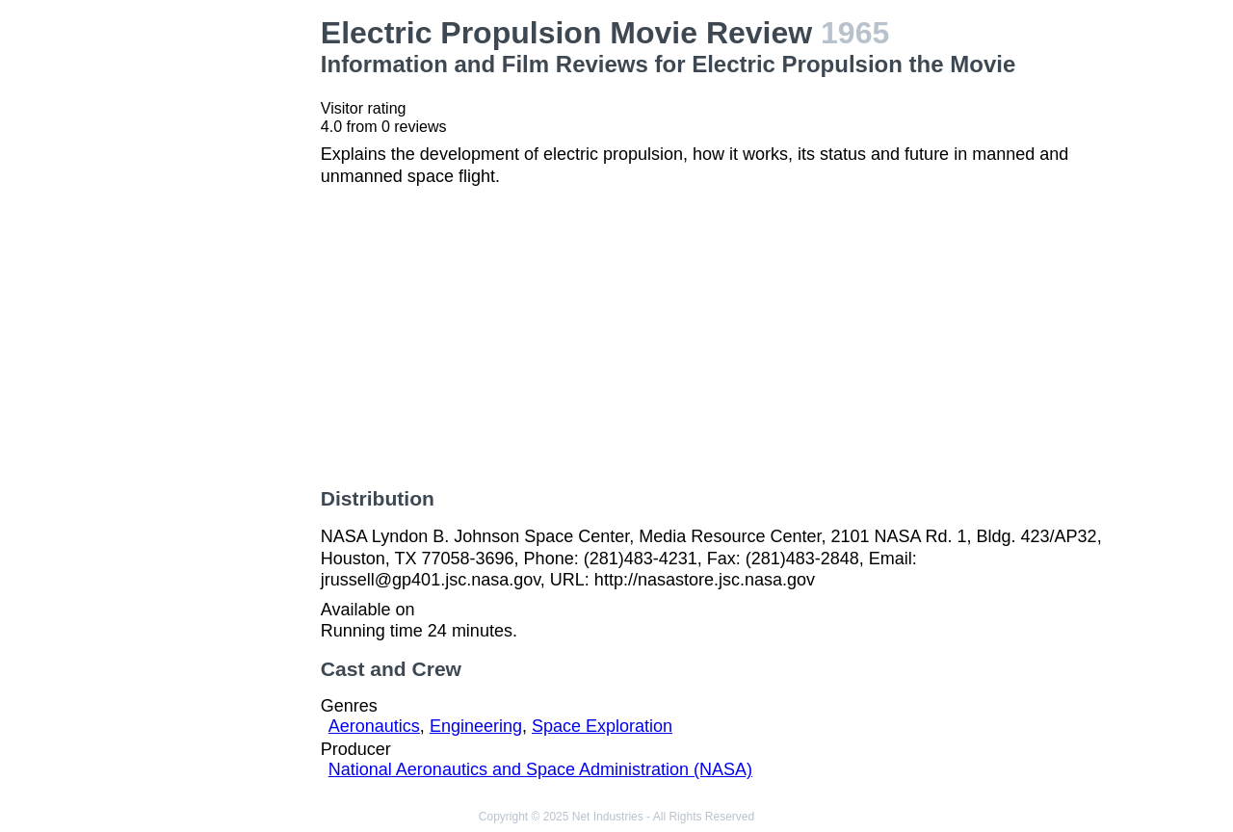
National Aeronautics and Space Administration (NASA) (540, 769)
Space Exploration (602, 726)
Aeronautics (374, 726)
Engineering (476, 726)
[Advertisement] (215, 304)
